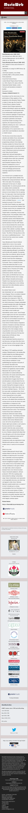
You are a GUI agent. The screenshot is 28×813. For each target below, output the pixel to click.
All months (4, 721)
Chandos (9, 518)
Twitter (9, 28)
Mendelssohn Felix (15, 518)
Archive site (17, 769)
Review (14, 554)
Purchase (11, 551)
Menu (5, 17)
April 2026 (4, 715)
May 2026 (4, 713)
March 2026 (4, 718)
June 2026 (4, 710)
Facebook (14, 28)
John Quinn (10, 795)
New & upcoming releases (14, 598)
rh (16, 519)
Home (5, 22)
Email (19, 28)
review (19, 200)
